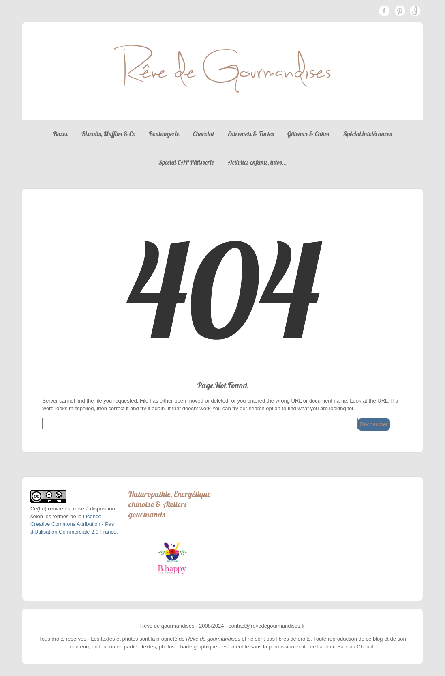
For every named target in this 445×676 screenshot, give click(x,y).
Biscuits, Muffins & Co (108, 134)
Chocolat (203, 134)
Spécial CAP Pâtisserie (186, 162)
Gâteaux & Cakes (308, 134)
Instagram (415, 11)
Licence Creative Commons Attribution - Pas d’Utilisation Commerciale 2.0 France (73, 524)
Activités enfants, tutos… (257, 162)
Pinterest (399, 11)
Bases (60, 134)
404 (222, 291)
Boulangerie (164, 134)
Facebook (384, 11)
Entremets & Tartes (251, 134)
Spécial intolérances (367, 134)
